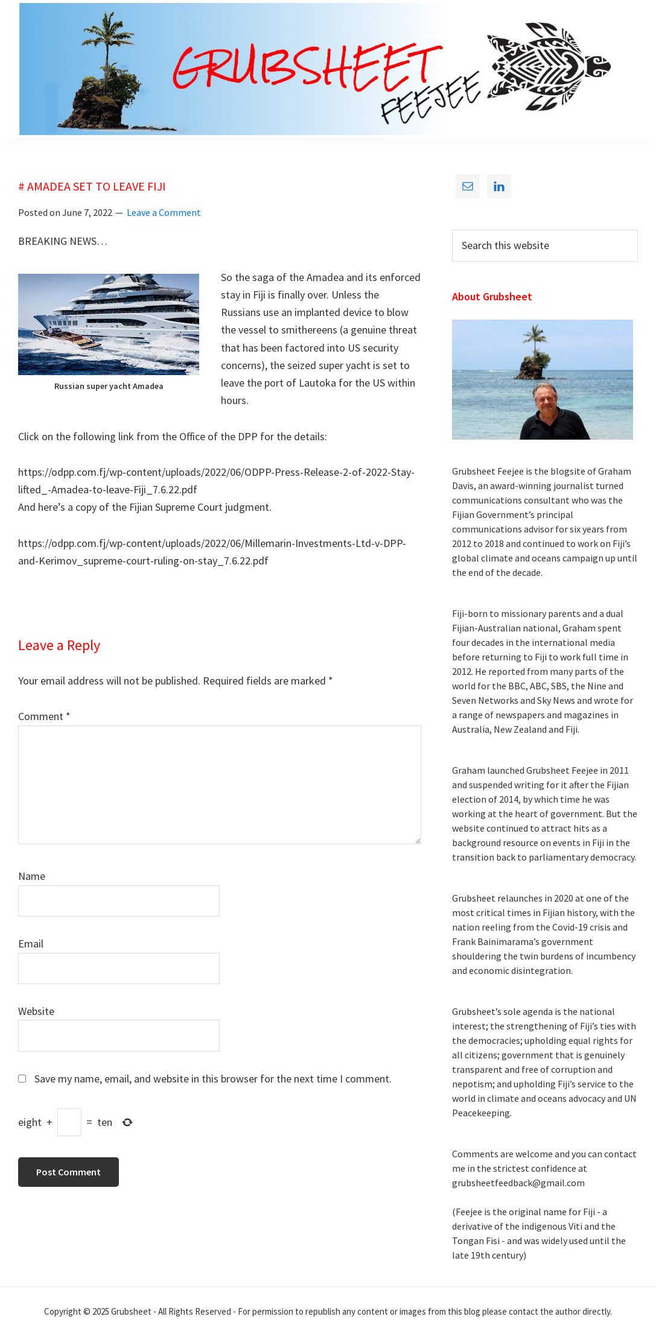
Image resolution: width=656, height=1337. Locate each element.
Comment (44, 716)
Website (36, 1011)
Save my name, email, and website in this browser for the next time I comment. (213, 1079)
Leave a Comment (164, 212)
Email (30, 943)
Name (31, 876)
